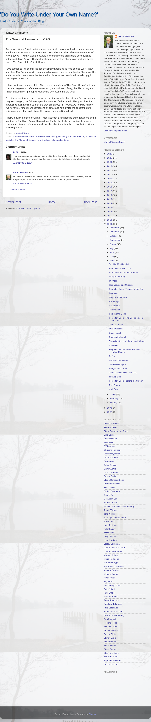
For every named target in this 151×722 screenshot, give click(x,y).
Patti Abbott (109, 589)
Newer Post (13, 202)
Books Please (110, 438)
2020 (109, 178)
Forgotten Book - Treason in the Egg (126, 289)
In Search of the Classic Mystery (119, 506)
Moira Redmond (111, 559)
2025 (109, 158)
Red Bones (114, 385)
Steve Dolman (110, 649)
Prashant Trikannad (113, 604)
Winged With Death (118, 368)
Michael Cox (115, 377)
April (112, 260)
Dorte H (16, 152)
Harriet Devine (110, 502)
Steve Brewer (110, 645)
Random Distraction (113, 611)
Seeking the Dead (117, 314)
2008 (109, 408)
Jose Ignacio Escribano (115, 517)
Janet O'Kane (110, 510)
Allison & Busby (111, 423)
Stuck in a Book (111, 653)
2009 (109, 224)
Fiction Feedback (112, 491)
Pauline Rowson (111, 596)
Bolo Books (109, 435)
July (112, 248)
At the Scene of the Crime (116, 431)
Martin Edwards (21, 172)
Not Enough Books (113, 585)
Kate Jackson (110, 525)
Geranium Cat (110, 499)
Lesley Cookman (112, 544)
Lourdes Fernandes (113, 551)
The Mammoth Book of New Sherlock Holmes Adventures (42, 140)
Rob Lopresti (110, 619)
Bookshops (114, 301)
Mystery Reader (111, 570)
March (113, 394)
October (114, 236)
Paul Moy (62, 136)
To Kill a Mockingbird (119, 264)
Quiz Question (116, 329)
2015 (109, 199)
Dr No (112, 356)
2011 (109, 215)
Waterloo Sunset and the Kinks (123, 272)
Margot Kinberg (111, 555)
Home (52, 202)
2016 (109, 195)
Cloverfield (114, 345)
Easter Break (115, 333)
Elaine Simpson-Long (114, 480)
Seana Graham (111, 630)
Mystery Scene (111, 574)
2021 (109, 174)
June (112, 252)
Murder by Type (111, 563)
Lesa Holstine (110, 540)
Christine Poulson (112, 450)
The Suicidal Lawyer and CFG (123, 373)
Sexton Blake (110, 634)
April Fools (114, 389)
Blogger (92, 714)
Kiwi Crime (109, 533)
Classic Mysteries (112, 454)
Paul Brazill (109, 593)
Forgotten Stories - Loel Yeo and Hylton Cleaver (124, 350)
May (112, 256)
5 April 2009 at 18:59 (22, 183)
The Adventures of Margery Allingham (127, 341)
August (113, 244)
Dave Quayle (110, 469)
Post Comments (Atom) (30, 208)
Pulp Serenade (111, 608)
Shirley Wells (110, 638)
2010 (109, 220)
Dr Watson (40, 136)
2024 (109, 162)
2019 (109, 183)
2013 (109, 207)
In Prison (113, 281)
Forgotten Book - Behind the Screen (126, 381)
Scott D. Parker (111, 626)
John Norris (109, 514)
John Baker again (117, 364)
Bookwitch (109, 442)
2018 (109, 187)
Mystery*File (109, 578)
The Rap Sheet (111, 656)
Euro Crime (109, 487)
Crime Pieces (110, 465)
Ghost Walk (114, 305)
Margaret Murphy (117, 276)
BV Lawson (109, 446)
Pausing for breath (117, 337)
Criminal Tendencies (118, 360)
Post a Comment (17, 189)
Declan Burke (110, 476)
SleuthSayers (110, 642)
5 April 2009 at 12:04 (22, 163)
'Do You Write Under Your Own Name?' (49, 14)
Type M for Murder (112, 660)
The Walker (114, 310)
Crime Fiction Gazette (23, 136)
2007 (109, 412)
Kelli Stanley (109, 529)
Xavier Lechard (111, 664)
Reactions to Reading (114, 615)
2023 (109, 166)
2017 (109, 191)
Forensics (113, 293)
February (114, 398)
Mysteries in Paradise (114, 566)
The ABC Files (116, 324)
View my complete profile (115, 131)
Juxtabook (109, 521)
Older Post (90, 202)
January (114, 403)
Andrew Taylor (110, 427)
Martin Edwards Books (114, 142)
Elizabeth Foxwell (112, 484)
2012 (109, 211)
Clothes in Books (112, 457)
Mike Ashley (51, 136)
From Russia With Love (120, 268)
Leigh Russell (110, 536)
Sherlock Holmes (76, 136)
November (115, 232)
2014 (109, 203)
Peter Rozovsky (111, 600)
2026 (109, 154)
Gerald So (108, 495)
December (115, 227)
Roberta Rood (110, 623)
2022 (109, 170)
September (115, 240)
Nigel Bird (108, 581)
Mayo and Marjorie (118, 297)
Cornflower (109, 461)
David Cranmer (111, 472)
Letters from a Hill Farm (115, 547)
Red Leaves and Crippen (121, 285)
